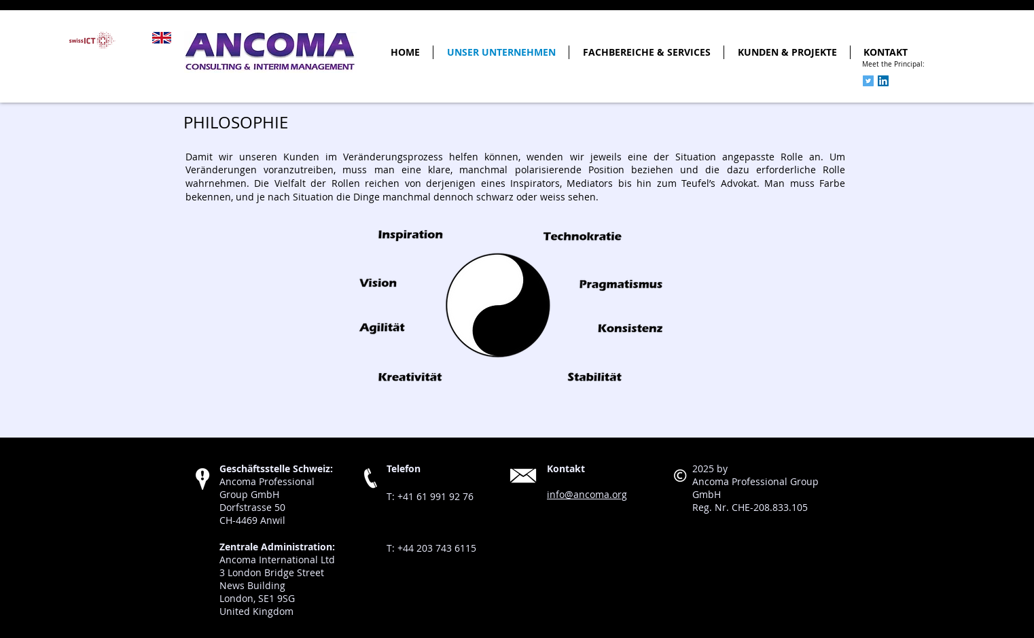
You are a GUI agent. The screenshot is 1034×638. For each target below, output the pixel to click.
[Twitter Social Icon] (868, 80)
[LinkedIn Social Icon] (883, 80)
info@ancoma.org (587, 494)
